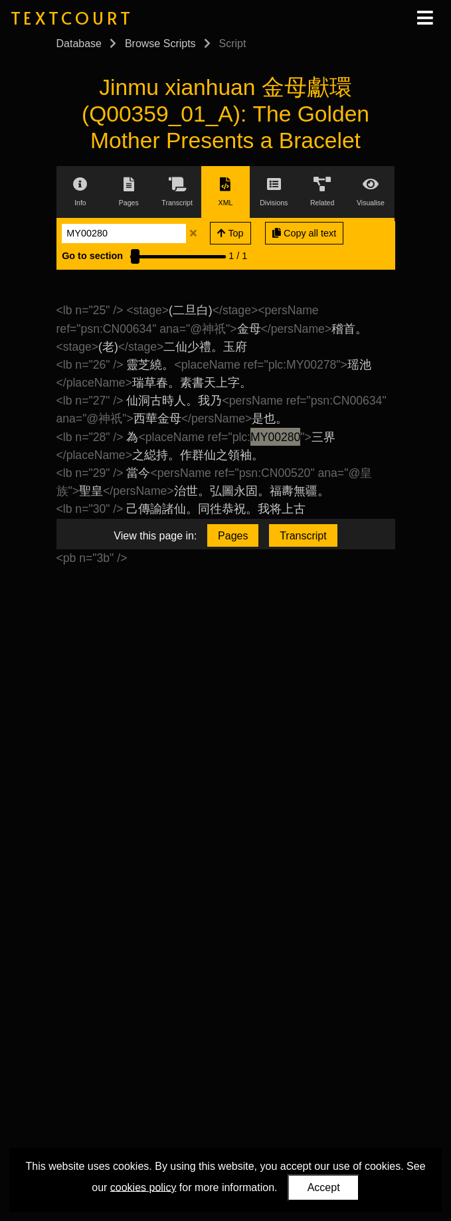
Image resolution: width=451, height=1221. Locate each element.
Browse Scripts (160, 43)
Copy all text (304, 233)
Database (79, 43)
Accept (324, 1187)
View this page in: (155, 535)
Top (230, 233)
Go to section (92, 255)
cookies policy (143, 1186)
